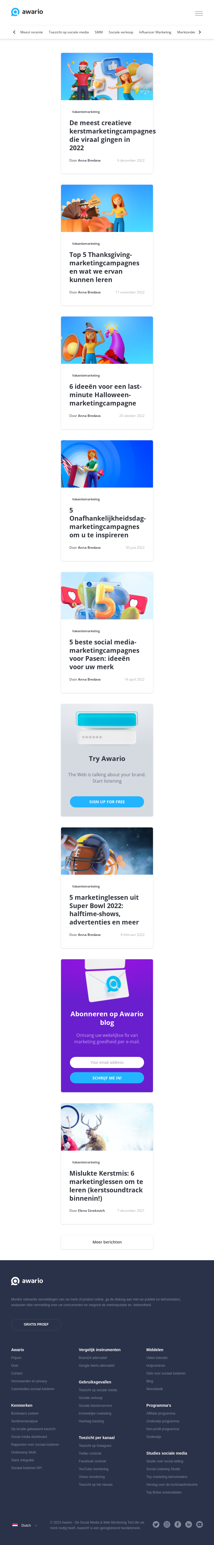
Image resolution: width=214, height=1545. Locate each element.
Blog (149, 1381)
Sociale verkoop (91, 1398)
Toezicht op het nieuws (96, 1485)
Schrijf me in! (107, 1078)
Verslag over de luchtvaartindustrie (172, 1485)
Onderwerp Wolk (23, 1452)
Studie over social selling (164, 1461)
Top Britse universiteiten (164, 1492)
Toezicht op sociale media (98, 1390)
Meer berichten (107, 1242)
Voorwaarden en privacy (29, 1381)
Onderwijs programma (162, 1421)
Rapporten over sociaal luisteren (35, 1445)
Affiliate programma (160, 1413)
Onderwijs (153, 1437)
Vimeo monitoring (92, 1477)
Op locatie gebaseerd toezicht (33, 1429)
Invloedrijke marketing (95, 1413)
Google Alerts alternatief (97, 1366)
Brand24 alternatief (93, 1358)
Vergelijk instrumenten (100, 1350)
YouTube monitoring (94, 1469)
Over (14, 1366)
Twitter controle (90, 1453)
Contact (17, 1373)
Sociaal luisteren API (26, 1468)
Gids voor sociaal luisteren (166, 1373)
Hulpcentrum (155, 1366)
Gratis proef (36, 1324)
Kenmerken (21, 1405)
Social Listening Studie (163, 1469)
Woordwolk (154, 1389)
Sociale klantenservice (95, 1406)
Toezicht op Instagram (95, 1446)
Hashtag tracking (91, 1421)
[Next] (199, 32)
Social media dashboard (29, 1437)
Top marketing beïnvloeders (166, 1477)
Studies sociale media (166, 1453)
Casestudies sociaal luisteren (32, 1389)
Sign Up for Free (107, 801)
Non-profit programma (162, 1429)
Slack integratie (22, 1460)
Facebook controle (92, 1461)
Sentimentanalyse (24, 1421)
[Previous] (15, 32)
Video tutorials (156, 1358)
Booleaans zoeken (25, 1413)
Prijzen (16, 1358)
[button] (199, 13)
